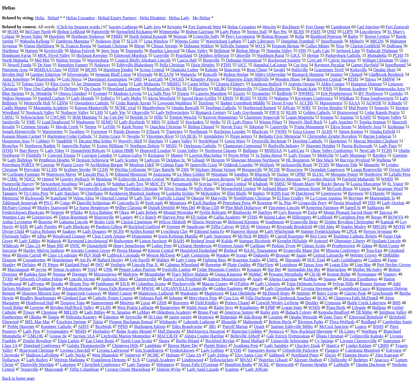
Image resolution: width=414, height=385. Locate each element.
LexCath (155, 79)
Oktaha (35, 317)
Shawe (164, 340)
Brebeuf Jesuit (203, 241)
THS (371, 203)
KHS (24, 226)
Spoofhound (395, 65)
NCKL (264, 364)
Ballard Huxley (110, 260)
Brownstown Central (324, 79)
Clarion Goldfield (365, 46)
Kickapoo (156, 155)
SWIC (75, 245)
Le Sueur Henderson (91, 207)
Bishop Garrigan (200, 31)
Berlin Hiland (187, 340)
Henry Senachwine (129, 245)
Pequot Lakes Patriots (137, 269)
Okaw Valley (197, 50)
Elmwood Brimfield (366, 317)
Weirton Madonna (69, 360)
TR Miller (363, 312)
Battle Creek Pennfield (182, 279)
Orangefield (97, 245)
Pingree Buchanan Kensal (131, 321)
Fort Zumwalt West (204, 27)
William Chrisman (377, 60)
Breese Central (377, 36)
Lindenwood (192, 360)
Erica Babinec (101, 212)
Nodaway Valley (75, 112)
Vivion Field (399, 169)
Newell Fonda (19, 65)
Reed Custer (389, 245)
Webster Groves (363, 255)
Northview (373, 174)
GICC (295, 55)
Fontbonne (105, 283)
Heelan (313, 55)
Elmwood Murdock (130, 55)
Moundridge (154, 274)
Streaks (57, 283)
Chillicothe (337, 360)
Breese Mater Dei (183, 345)
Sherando (293, 260)
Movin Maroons (287, 179)
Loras (145, 302)
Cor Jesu (300, 65)
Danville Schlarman (93, 203)
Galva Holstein (43, 231)
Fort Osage (315, 27)
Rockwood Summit (284, 60)
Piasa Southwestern (376, 98)
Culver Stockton (342, 60)
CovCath (314, 60)
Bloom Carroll (29, 255)
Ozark (259, 326)
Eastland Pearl (77, 264)
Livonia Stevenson (317, 288)
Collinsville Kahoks (367, 336)
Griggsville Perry (312, 203)
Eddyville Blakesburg (135, 65)
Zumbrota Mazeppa (72, 41)
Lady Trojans (300, 155)
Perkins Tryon (283, 245)
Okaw (124, 212)
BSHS (378, 326)
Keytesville (53, 50)
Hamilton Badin (238, 364)
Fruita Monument (309, 126)
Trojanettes (261, 93)
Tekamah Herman (77, 288)
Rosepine (213, 264)
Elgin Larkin (68, 340)
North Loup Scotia (136, 340)
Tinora (370, 79)
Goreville (161, 55)
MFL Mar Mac (37, 321)
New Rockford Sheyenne (311, 331)
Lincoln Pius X (95, 174)
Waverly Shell (130, 141)
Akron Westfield (161, 98)
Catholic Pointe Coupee (113, 298)
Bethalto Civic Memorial (279, 136)
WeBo (215, 122)
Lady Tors (142, 198)
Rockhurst (291, 27)
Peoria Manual (129, 250)
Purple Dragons (127, 131)
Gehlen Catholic (317, 112)
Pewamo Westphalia (286, 274)
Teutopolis (134, 50)
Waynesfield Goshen (238, 188)
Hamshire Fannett (73, 65)
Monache (372, 165)
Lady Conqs (186, 260)
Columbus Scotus (151, 283)
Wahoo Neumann (16, 98)
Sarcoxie (9, 250)
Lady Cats (321, 50)
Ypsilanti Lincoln (386, 241)
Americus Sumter (239, 312)
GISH (161, 302)
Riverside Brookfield (294, 226)
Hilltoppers (301, 217)
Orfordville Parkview (300, 350)
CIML (12, 179)
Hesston (218, 160)
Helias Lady (179, 18)
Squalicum (195, 226)
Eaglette (232, 369)
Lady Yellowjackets (172, 112)
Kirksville (358, 69)
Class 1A (9, 345)
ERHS (228, 98)
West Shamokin (105, 355)
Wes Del (188, 207)
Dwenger (79, 274)
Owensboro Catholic (91, 103)
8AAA (354, 103)
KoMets (310, 279)
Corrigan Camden (97, 155)
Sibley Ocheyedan (270, 74)
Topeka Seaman (372, 122)
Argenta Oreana (301, 84)
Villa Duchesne (258, 298)
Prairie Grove (72, 165)
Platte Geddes (239, 264)
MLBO (220, 88)
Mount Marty (303, 184)
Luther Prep (162, 245)
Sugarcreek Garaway (84, 293)
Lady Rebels (146, 212)
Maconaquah (18, 269)
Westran (180, 36)
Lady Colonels (267, 283)
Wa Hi (181, 88)
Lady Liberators (261, 41)
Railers (259, 193)
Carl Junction (368, 27)
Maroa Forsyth (82, 50)
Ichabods (260, 184)
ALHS (326, 131)
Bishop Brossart (275, 36)
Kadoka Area (35, 274)
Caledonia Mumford (362, 350)
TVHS (7, 279)
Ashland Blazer (275, 188)
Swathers (77, 131)
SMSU (280, 184)
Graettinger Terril (329, 69)
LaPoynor (36, 283)
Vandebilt (64, 141)
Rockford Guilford (144, 226)
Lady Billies (94, 312)
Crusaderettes (34, 260)
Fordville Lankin (176, 269)
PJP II (274, 112)
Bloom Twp (79, 283)
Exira (312, 212)
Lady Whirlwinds (279, 231)
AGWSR (373, 103)
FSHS (315, 31)
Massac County (215, 283)
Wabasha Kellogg (34, 41)
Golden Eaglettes (228, 288)
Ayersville (133, 317)
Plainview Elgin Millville (247, 79)
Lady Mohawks (147, 84)
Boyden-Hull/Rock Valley (72, 307)
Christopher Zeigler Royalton (332, 136)
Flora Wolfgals (342, 321)
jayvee (41, 269)
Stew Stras (110, 50)
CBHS (383, 345)
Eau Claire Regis (100, 340)
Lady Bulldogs (19, 160)
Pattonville (100, 31)
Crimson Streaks (35, 126)
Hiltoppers (165, 364)
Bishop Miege (248, 50)
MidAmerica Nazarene (206, 331)
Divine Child (13, 231)
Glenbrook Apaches (294, 298)
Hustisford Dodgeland (199, 250)
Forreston (99, 131)
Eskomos (111, 317)
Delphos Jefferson (214, 55)
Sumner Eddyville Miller (292, 326)
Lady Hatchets (67, 193)
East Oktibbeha (243, 293)
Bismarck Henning (308, 74)
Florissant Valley (16, 236)
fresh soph (154, 203)
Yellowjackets (32, 117)
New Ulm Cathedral (41, 88)
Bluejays (200, 88)
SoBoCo (107, 98)
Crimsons (333, 302)
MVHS (399, 226)
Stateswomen (102, 302)
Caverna (47, 165)
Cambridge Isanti (397, 321)
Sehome (175, 298)
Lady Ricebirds (132, 122)
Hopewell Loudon (155, 150)
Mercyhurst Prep (203, 298)
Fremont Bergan (285, 46)
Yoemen (173, 226)
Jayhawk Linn (348, 50)
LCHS (51, 169)
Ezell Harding (204, 203)
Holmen (173, 355)
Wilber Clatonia (128, 207)
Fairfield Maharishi (358, 179)
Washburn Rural (270, 55)
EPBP (270, 307)
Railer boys (223, 307)
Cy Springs (324, 340)
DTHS (7, 150)
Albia (41, 236)
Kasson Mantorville (91, 107)
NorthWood (208, 141)
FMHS (117, 36)
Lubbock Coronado (123, 255)
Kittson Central (160, 250)
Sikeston (256, 126)
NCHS (118, 231)
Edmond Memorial (131, 174)
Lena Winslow (156, 41)
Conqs (65, 203)
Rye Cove (318, 236)
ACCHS (306, 103)
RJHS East (280, 193)
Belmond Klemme (243, 222)
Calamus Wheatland (182, 264)
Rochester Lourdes (230, 131)
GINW (62, 103)
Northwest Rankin (40, 145)
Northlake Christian (141, 188)
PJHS (327, 88)
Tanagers (9, 193)
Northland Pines (304, 355)
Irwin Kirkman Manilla (178, 236)
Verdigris (118, 264)
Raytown (355, 193)
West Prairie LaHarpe (135, 307)
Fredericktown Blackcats (23, 212)
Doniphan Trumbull (297, 41)
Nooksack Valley (40, 112)
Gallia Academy (227, 217)
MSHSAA (273, 150)
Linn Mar (363, 264)
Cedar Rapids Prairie (382, 112)
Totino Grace (109, 136)
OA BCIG (188, 136)
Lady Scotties (126, 160)
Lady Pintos (230, 31)
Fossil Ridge (12, 307)
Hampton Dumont (366, 84)
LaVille (109, 126)
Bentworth (285, 364)
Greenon (400, 155)
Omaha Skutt (384, 69)
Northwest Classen (220, 150)
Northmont (198, 131)
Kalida (227, 241)
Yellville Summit (234, 46)
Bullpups (250, 150)
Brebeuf (230, 250)
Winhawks (168, 321)
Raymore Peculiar (329, 65)
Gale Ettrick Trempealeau (288, 336)
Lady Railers (37, 360)
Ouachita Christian (165, 126)
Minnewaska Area (389, 88)
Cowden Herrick (322, 179)
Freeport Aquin (230, 245)
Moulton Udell (141, 165)
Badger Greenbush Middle (242, 103)
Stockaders (194, 122)
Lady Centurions (195, 255)
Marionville (104, 217)
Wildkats (346, 98)
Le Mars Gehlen (191, 174)
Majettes (127, 302)
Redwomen (123, 241)
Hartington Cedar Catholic (70, 136)
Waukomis (189, 293)
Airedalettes (213, 136)
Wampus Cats (13, 217)
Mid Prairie (358, 107)
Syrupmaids (182, 184)
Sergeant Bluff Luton (113, 74)
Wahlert (162, 260)
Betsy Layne (327, 293)
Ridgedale (228, 317)
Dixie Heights (202, 65)
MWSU (148, 288)
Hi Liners (347, 331)
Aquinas (347, 117)
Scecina (205, 184)
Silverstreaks (78, 74)
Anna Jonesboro (16, 79)
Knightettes (249, 307)
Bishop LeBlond (71, 31)
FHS (302, 50)
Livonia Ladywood (113, 350)
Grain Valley (187, 150)
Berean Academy (353, 88)
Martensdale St (382, 198)
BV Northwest (371, 93)
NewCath (367, 150)
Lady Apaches (341, 122)
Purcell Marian (235, 326)
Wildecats (10, 245)
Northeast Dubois (144, 145)
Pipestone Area (14, 69)
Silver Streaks (175, 188)
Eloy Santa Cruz (249, 355)
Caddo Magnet (14, 107)
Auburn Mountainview (227, 279)
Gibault (198, 160)
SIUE (245, 226)
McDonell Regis (276, 293)
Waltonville (242, 88)
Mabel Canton (120, 293)
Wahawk (53, 241)
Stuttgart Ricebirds (255, 241)
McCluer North (38, 31)
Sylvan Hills (343, 283)
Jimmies (303, 293)
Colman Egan (172, 165)
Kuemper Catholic (56, 326)
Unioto (364, 188)
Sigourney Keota (262, 350)
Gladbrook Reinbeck (386, 74)
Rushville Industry (284, 145)
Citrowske (11, 355)
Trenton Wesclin (183, 117)
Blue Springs (13, 93)
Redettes (361, 360)
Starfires (265, 212)
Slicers (330, 355)
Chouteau (49, 312)
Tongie (53, 317)
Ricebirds (103, 326)
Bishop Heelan (235, 74)
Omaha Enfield (382, 131)
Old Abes (326, 226)
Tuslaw (282, 174)
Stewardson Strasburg (58, 184)
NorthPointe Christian (252, 198)
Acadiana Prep (245, 345)
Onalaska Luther (185, 69)
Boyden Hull (13, 74)
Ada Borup (252, 317)
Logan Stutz (291, 307)
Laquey (126, 217)
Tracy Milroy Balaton (190, 274)
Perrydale (32, 169)
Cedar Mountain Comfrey (219, 269)
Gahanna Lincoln (73, 222)
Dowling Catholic (308, 141)
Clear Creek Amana (108, 236)
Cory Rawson (290, 212)
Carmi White (198, 84)
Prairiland (184, 55)
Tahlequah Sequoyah (19, 203)
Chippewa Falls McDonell (356, 298)
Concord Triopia (61, 155)
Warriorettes (52, 131)
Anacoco (381, 360)
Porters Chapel (237, 302)
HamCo (333, 345)
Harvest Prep (173, 217)
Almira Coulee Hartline (204, 336)
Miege (139, 46)
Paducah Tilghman (382, 50)
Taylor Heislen (329, 107)
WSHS (314, 307)
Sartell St (353, 207)
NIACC (8, 84)
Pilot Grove (60, 84)
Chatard (355, 74)
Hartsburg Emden (118, 69)
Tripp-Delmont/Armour (306, 283)
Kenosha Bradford (333, 312)
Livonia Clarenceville (358, 340)
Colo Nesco (72, 79)
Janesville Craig (203, 165)
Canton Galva (130, 155)
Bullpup (379, 307)
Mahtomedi (252, 321)
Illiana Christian (330, 336)
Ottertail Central (114, 198)
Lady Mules (131, 98)
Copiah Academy (161, 360)
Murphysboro (153, 107)
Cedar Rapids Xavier (133, 103)
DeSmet (71, 88)
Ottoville (243, 55)
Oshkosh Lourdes (238, 165)
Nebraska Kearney (81, 317)
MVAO (246, 360)
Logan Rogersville (366, 169)
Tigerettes (174, 131)
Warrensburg (98, 60)
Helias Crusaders (80, 18)
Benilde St (139, 117)
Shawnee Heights (321, 145)
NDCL (29, 179)
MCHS (91, 69)
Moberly (356, 41)
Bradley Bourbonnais (38, 298)
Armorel (321, 241)
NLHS (291, 112)
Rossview (294, 169)
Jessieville (29, 369)
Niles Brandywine (187, 326)
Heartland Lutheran (123, 88)
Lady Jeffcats (257, 369)
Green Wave (235, 141)
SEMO (106, 122)
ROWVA (395, 217)
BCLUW (166, 74)
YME (31, 122)
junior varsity (180, 317)
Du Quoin (92, 88)
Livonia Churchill (75, 350)
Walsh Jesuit (196, 307)
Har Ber (274, 269)
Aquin (301, 255)
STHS (252, 217)
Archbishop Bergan (106, 165)
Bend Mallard (252, 340)
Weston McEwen (160, 255)
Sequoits (381, 107)
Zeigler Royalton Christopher (349, 222)
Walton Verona (68, 60)
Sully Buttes (204, 188)
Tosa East (374, 250)
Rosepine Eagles (247, 260)
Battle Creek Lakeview (366, 302)
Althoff (173, 122)
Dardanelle (46, 288)
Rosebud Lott (158, 88)
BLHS (298, 31)
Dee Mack (324, 160)
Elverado (144, 74)
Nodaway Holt (107, 41)
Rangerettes (170, 307)
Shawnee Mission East (41, 293)
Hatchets (155, 141)
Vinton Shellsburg (39, 46)
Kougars (254, 269)
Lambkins (153, 345)
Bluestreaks (46, 79)
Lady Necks (75, 355)
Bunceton (232, 69)
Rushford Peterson (326, 36)
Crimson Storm (307, 188)
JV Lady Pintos (240, 122)
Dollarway (11, 360)
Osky (404, 60)
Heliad (53, 18)
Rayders (379, 155)
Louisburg (288, 264)
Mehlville (325, 155)
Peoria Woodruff (347, 203)
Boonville (211, 60)
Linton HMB (123, 150)
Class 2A (32, 245)
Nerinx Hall (257, 31)
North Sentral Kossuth (148, 36)
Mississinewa (105, 274)
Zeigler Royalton (37, 340)
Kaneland (58, 198)
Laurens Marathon (211, 93)
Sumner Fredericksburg (320, 231)
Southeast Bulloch (266, 84)
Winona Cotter (187, 41)
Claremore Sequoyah (262, 117)
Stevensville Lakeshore (98, 188)
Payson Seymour (378, 231)
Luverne (37, 307)
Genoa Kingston (228, 274)
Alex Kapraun (387, 355)
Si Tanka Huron (269, 155)
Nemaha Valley (279, 50)
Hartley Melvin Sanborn (43, 250)
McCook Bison (339, 188)
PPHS (123, 326)
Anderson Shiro (114, 279)
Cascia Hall (187, 60)
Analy (257, 279)
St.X (136, 360)
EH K (125, 283)
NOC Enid (316, 260)
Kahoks (211, 69)
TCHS (323, 165)
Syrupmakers (57, 331)
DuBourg (394, 46)
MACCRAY (167, 336)
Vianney (390, 274)
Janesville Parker (76, 145)
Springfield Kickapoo (134, 31)
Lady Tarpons (138, 364)
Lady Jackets (95, 184)
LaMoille (342, 364)
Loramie (276, 317)
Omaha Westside (303, 317)
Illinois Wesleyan (207, 222)
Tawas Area (313, 264)
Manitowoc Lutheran (156, 293)
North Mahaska (15, 60)
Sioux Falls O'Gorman (199, 364)
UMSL (273, 260)
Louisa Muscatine (366, 184)
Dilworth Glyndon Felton (41, 279)
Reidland (368, 321)
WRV (306, 107)
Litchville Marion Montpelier (126, 336)
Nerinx (90, 126)
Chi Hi (315, 274)
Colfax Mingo (317, 46)
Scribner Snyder (77, 169)
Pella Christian (172, 65)
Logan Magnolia (300, 117)
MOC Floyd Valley (54, 55)
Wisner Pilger (270, 122)
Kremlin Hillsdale (292, 241)
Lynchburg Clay (174, 231)
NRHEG (174, 84)
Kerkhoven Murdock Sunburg (134, 193)
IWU (99, 264)
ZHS (185, 169)
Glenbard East (74, 298)
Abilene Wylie (168, 369)
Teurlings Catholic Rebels (355, 236)
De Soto (44, 65)
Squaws (330, 279)
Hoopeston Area (16, 141)
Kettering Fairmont (322, 207)
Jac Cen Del (113, 117)
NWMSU (306, 93)
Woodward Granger (69, 236)
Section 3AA (84, 336)
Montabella (377, 55)
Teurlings (206, 103)
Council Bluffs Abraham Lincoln (143, 60)
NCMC (153, 355)
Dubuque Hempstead (244, 60)
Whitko (76, 212)
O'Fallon (241, 283)
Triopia (183, 93)
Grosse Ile (58, 336)
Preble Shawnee (21, 326)
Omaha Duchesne (371, 364)
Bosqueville (252, 169)
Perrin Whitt (238, 155)
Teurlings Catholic (221, 107)
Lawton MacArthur (205, 155)
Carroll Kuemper (289, 236)
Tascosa (385, 212)
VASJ (92, 269)
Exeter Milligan (110, 145)
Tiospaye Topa (72, 302)
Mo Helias (201, 18)
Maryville (218, 198)
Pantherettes (12, 317)
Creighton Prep (351, 217)
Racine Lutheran (377, 136)
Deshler (311, 302)
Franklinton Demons (108, 360)
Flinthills (33, 155)
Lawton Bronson (220, 179)
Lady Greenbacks (280, 288)
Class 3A (193, 355)
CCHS (102, 169)
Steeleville (11, 122)
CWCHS (176, 79)
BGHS (245, 98)
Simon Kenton (351, 131)
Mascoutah (54, 369)
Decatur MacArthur (95, 141)
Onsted (48, 179)
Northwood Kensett (259, 107)
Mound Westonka (178, 212)
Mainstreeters (330, 103)
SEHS (262, 98)
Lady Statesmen (217, 236)
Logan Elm (339, 264)
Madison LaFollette (42, 355)
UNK (108, 269)
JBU (212, 326)
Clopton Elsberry (230, 84)
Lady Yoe (117, 112)
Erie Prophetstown (336, 93)
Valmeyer (133, 355)
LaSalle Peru (399, 174)
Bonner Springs (373, 283)
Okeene (197, 198)
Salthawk (277, 355)
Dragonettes (141, 236)
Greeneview (42, 217)
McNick (244, 236)
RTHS (353, 79)
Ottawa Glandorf (72, 93)
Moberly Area (369, 126)
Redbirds (284, 93)
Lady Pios (31, 331)
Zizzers (239, 93)
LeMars (143, 312)
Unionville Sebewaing (289, 340)
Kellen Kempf (142, 231)
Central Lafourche (328, 255)
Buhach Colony (298, 312)
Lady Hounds (82, 98)
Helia (39, 18)
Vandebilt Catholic (56, 188)
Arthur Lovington (17, 222)
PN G (48, 203)
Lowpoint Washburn (174, 103)
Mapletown (214, 293)
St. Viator (395, 184)
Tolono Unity (33, 84)
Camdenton (340, 27)
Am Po (85, 260)
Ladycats (152, 160)
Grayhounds (382, 293)
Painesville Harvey (18, 184)
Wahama (281, 98)
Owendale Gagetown (327, 169)
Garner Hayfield (364, 65)
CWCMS (58, 117)
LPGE (352, 231)
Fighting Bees (214, 260)
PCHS (398, 55)
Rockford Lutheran (18, 188)
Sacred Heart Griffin (199, 98)
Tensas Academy (67, 269)
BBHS (263, 236)
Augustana (162, 174)
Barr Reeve (29, 150)
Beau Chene (257, 69)
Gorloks (396, 93)
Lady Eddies (29, 241)
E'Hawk (153, 131)
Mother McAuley (367, 269)
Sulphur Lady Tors (127, 184)
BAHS (179, 241)
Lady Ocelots (393, 203)
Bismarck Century (210, 112)
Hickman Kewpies (92, 55)
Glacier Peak (355, 293)
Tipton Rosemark (73, 217)
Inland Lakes (275, 217)
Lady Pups (388, 145)
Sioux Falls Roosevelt (116, 288)
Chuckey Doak (307, 345)
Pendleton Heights (54, 160)
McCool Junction (334, 326)
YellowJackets (221, 360)
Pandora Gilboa (109, 226)
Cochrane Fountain (23, 174)
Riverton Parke (310, 321)
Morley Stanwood (52, 207)
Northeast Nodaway (88, 36)
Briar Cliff (210, 207)
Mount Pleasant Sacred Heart (348, 212)
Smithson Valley (393, 312)
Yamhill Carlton (51, 98)
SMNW (388, 79)
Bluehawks (242, 212)
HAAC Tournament (260, 250)
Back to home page (18, 378)
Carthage (257, 245)
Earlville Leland (171, 198)
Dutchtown (305, 193)
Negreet (57, 212)
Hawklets (57, 36)
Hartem (31, 50)
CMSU (8, 117)
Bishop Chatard (201, 126)
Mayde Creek (66, 126)
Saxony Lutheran (123, 27)
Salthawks (375, 207)
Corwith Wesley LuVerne (277, 302)
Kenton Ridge (339, 274)
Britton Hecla (280, 321)
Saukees (69, 231)
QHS (137, 79)
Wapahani (219, 174)
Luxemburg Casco (354, 288)
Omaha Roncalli (185, 107)
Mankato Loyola (127, 93)
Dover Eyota (282, 103)
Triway (29, 312)
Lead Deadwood (56, 122)
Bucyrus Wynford (355, 160)
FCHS (387, 150)
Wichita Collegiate (130, 169)
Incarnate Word (390, 188)
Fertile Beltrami (212, 212)
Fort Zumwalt (397, 27)
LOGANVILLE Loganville (184, 288)
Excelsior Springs (71, 321)
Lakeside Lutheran (199, 321)
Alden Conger (333, 84)
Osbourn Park (150, 298)
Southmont (274, 222)
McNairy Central (16, 207)
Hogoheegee (62, 260)
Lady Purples (46, 226)
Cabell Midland (254, 179)
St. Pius (285, 203)
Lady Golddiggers (346, 260)
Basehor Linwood (164, 50)
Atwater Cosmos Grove (90, 250)
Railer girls (269, 312)
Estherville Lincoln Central (141, 179)
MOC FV (158, 184)
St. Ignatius (121, 312)
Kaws (253, 288)
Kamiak (387, 222)
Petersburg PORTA (18, 165)
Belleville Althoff (245, 336)
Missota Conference (343, 250)
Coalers (374, 260)
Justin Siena (117, 84)
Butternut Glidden (247, 331)
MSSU (171, 145)
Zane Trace (333, 317)
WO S (260, 46)
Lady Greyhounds (248, 112)
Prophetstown (343, 245)
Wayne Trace (232, 126)
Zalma (366, 245)
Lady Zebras (218, 355)
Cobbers (43, 141)
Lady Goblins (212, 350)
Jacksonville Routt (296, 165)
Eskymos (394, 350)
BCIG (322, 298)
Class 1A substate (62, 255)
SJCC (242, 65)
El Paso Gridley (290, 198)
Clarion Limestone (136, 222)
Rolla (299, 36)
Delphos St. (176, 160)
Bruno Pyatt (208, 312)
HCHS (13, 31)
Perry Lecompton (240, 36)
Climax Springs (164, 46)
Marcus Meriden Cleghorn (375, 141)
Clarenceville (145, 279)
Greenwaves (331, 193)
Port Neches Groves (394, 264)
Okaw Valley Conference (332, 150)
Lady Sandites (276, 345)
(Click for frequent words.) (79, 27)
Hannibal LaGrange (270, 65)
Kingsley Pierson (204, 79)
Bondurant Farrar (16, 55)
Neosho (133, 136)
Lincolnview (370, 31)
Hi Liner (155, 317)
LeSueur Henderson (195, 245)
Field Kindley (206, 302)
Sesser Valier (32, 36)
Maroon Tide (346, 165)
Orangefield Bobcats (87, 150)
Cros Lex (231, 298)
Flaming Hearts (356, 355)
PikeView (265, 264)
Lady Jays (152, 27)
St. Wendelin (41, 93)
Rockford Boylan (220, 340)
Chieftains (94, 193)
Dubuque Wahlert (199, 46)
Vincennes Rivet (160, 136)
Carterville (279, 126)
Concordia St (128, 203)
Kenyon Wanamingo (220, 117)
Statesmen (391, 340)
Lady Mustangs (353, 155)
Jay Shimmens (88, 84)
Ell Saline (199, 217)
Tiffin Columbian (84, 369)
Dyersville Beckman (269, 141)
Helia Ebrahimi (153, 18)
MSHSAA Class (47, 69)
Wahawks (188, 74)
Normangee (367, 274)
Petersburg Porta (237, 203)
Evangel (100, 93)
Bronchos (10, 145)
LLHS (105, 307)
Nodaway (102, 65)
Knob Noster (132, 126)
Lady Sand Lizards (203, 369)
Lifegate (359, 307)
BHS (397, 302)
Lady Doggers (94, 231)
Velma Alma (83, 198)
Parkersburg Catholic (343, 55)
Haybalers (101, 331)
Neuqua (59, 274)
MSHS (81, 331)
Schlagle (395, 103)
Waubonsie (85, 122)
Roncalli (210, 74)
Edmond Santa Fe (209, 231)
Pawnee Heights (313, 364)
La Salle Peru (159, 93)
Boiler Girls (104, 222)
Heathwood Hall (40, 302)
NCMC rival (125, 107)
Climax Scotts (314, 245)
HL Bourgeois (298, 160)
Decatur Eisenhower (360, 279)
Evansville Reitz (304, 222)
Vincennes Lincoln (284, 207)
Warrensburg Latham (223, 41)
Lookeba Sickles (180, 193)
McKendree (210, 193)
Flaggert (332, 350)
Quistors (263, 226)
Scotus (241, 255)
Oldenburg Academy (173, 312)
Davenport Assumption (107, 79)
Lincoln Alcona (82, 279)
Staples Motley (353, 226)
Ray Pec (280, 31)
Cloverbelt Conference (101, 364)
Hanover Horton (244, 231)
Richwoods (34, 198)
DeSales (29, 264)
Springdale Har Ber (304, 269)
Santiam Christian (112, 46)
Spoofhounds (332, 41)
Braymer (355, 198)
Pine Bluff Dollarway (243, 207)
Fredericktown (182, 350)
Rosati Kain (307, 88)
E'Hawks (377, 193)
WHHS (387, 179)
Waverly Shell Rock (305, 122)
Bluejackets (336, 269)
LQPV (348, 31)
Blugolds (229, 321)
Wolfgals (266, 165)
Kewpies (174, 27)
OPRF (300, 174)
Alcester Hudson (308, 360)
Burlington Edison (150, 326)
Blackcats (260, 131)
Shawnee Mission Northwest (255, 160)
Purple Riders (215, 345)
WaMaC (255, 274)
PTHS (226, 65)
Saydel (279, 69)
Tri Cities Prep (35, 193)
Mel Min (42, 60)
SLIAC (318, 174)
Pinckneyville (183, 283)
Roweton (264, 203)
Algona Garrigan (283, 279)
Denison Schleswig (92, 160)
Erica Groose (304, 131)
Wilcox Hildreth (172, 222)
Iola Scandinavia (149, 350)
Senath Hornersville (19, 131)
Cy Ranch (147, 217)
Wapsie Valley (389, 117)
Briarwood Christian (36, 350)
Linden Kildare (358, 345)
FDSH (73, 69)
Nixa (340, 46)
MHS (156, 122)
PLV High (92, 255)
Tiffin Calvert (222, 226)
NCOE (274, 169)
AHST (83, 326)
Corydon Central (232, 184)
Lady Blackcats (76, 226)
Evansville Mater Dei (301, 250)
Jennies (336, 74)
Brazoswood (347, 112)
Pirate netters (241, 136)
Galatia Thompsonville (86, 345)
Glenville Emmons (274, 88)
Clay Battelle (164, 169)
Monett (177, 155)
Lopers (360, 326)
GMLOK (35, 336)
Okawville (140, 112)
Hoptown (206, 317)
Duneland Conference (41, 345)
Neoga (376, 217)
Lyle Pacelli (140, 260)
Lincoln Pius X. (145, 264)
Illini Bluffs (237, 193)
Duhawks (261, 255)
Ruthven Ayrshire (185, 179)
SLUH (132, 41)
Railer (353, 36)
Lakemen (68, 364)
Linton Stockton (153, 241)
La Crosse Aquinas (326, 198)
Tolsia (98, 321)
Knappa (326, 117)
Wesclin (269, 27)
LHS (99, 112)
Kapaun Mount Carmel (21, 136)
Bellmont (222, 50)
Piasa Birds (335, 307)
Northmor (10, 50)
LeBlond (325, 217)
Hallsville (299, 69)
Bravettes (181, 302)
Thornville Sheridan (37, 364)
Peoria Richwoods (357, 145)
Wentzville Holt (37, 103)
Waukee (222, 255)
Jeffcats (289, 107)
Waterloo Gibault (273, 360)
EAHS (365, 117)
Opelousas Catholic (200, 145)
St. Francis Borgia (75, 46)
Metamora (177, 203)
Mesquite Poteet (344, 174)
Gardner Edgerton (45, 74)
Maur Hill (55, 245)
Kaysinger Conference (314, 98)
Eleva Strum (340, 126)
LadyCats (296, 150)
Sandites (241, 174)
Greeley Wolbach (75, 179)
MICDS (377, 41)
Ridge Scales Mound (133, 331)
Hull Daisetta (169, 331)
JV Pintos (50, 264)
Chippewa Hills (125, 345)
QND (331, 31)
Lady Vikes (54, 150)
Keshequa (396, 126)
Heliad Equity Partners (117, 18)
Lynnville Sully (206, 36)
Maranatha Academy (51, 107)
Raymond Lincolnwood (88, 241)
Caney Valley (181, 141)
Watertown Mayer (61, 174)
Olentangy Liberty (349, 241)
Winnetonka (169, 31)
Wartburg (369, 331)
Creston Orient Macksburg (127, 369)
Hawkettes (338, 141)
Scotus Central (151, 69)
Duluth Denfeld (161, 207)
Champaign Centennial (242, 145)
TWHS (280, 131)
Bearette (45, 222)
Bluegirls (262, 174)
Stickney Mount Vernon (215, 169)
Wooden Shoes (287, 79)
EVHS (235, 350)
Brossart (283, 255)
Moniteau (104, 179)
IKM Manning (84, 117)
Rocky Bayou (333, 184)
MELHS (71, 312)
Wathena (383, 160)
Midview (130, 274)
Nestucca (276, 331)
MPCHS (380, 226)
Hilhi (158, 117)
